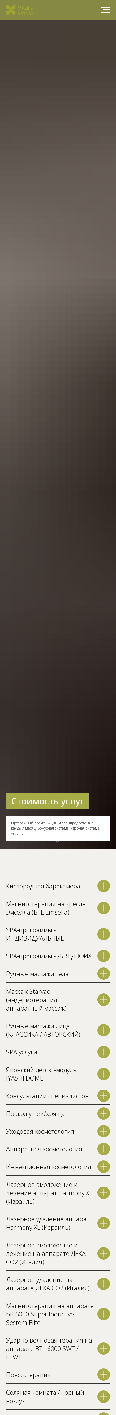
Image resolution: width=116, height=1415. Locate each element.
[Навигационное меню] (105, 10)
